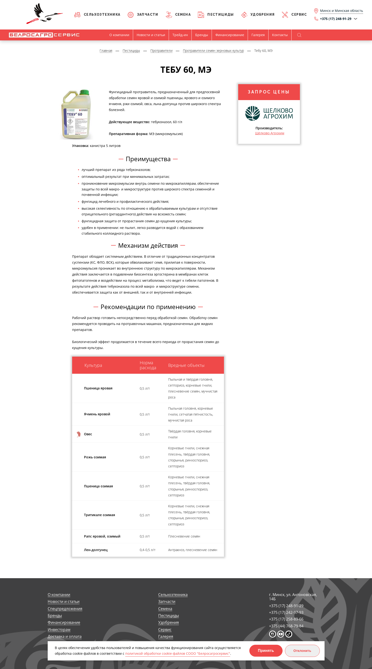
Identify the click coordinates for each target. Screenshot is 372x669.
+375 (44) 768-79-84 (286, 626)
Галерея (258, 35)
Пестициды (220, 15)
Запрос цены (269, 92)
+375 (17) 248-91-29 (286, 606)
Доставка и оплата (65, 636)
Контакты (280, 35)
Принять (266, 651)
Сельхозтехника (102, 15)
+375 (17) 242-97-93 (286, 612)
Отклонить (302, 651)
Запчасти (147, 15)
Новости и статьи (151, 35)
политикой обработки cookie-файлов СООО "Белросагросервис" (177, 653)
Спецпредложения (65, 608)
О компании (119, 35)
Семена (183, 15)
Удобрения (263, 15)
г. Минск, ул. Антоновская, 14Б (293, 596)
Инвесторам (59, 629)
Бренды (201, 35)
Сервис (299, 15)
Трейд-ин (180, 35)
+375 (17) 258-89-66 (286, 619)
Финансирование (229, 35)
